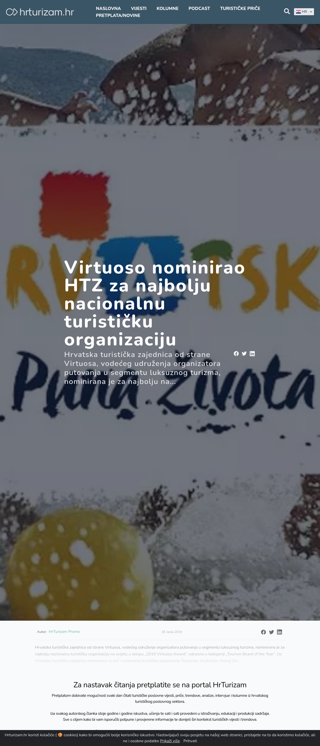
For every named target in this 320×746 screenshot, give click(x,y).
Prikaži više (170, 741)
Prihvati (190, 741)
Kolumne (167, 8)
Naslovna (108, 8)
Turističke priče (240, 8)
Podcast (199, 8)
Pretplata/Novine (118, 15)
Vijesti (138, 8)
